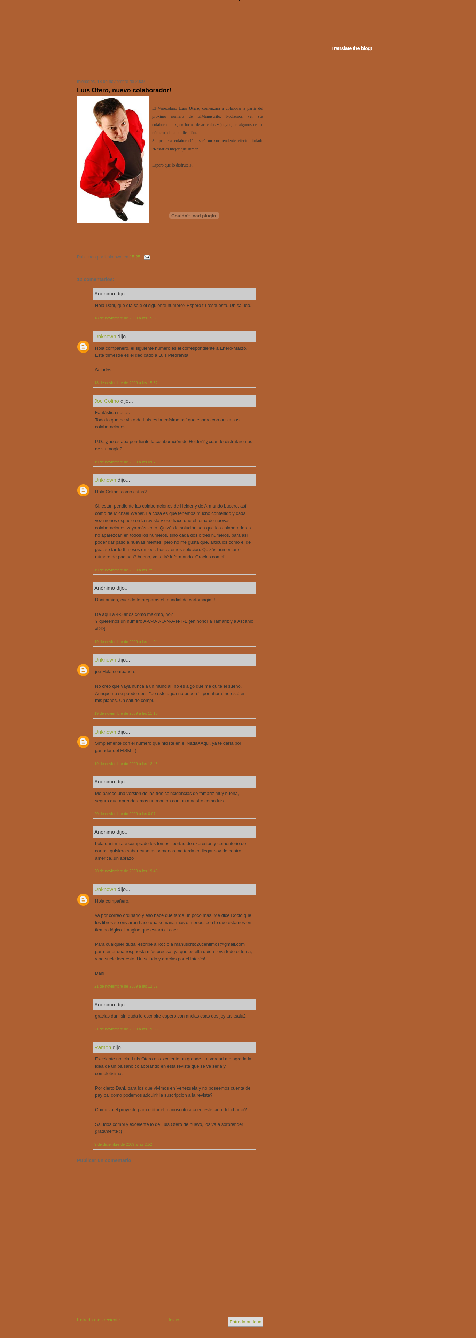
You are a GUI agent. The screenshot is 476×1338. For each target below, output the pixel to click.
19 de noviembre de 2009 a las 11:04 (126, 642)
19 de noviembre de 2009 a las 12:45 (126, 763)
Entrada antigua (245, 1321)
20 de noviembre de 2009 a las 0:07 (125, 814)
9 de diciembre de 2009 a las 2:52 (123, 1144)
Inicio (174, 1319)
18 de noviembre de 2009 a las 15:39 (126, 318)
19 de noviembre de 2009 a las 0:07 (125, 462)
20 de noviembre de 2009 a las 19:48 (126, 871)
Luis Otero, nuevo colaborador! (124, 90)
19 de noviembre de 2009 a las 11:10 (126, 713)
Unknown (105, 336)
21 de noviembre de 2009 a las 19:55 (126, 1029)
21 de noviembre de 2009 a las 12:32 (126, 986)
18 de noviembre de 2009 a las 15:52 (126, 383)
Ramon (102, 1047)
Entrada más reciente (98, 1319)
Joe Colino (106, 401)
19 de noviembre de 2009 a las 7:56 (125, 570)
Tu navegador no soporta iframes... (168, 65)
